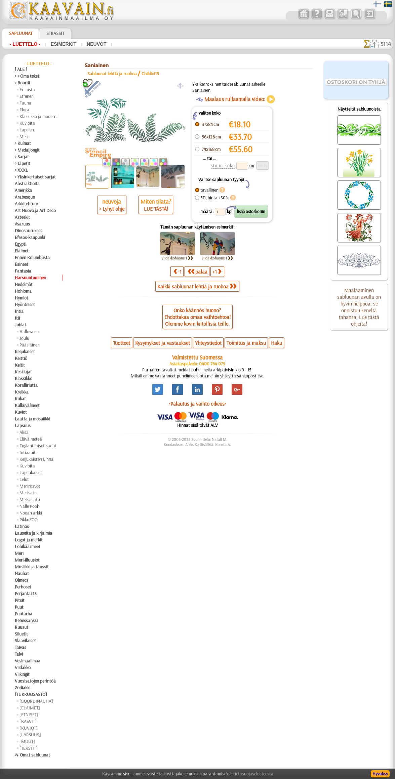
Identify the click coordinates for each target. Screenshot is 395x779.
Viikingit (22, 674)
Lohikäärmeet (27, 546)
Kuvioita (27, 123)
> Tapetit (22, 163)
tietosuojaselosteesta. (253, 774)
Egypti (20, 244)
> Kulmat (23, 143)
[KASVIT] (28, 721)
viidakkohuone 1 (177, 257)
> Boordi (22, 83)
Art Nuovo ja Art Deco (35, 210)
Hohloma (23, 291)
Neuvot (96, 44)
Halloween (29, 331)
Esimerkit (63, 44)
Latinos (22, 526)
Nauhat (22, 573)
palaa (197, 271)
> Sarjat (22, 157)
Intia (19, 311)
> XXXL (21, 170)
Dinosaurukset (28, 231)
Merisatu (28, 493)
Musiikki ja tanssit (32, 567)
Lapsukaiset (30, 472)
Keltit (20, 365)
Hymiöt (21, 298)
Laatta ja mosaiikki (32, 419)
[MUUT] (27, 741)
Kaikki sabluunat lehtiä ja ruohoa (196, 286)
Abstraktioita (27, 183)
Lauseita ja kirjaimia (33, 533)
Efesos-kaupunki (30, 237)
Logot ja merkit (29, 540)
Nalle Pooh (29, 506)
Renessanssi (26, 620)
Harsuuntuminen (30, 278)
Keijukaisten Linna (36, 459)
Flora (24, 110)
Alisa (24, 432)
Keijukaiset (25, 351)
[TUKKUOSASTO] (31, 694)
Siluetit (21, 634)
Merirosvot (29, 486)
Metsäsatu (29, 499)
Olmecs (21, 580)
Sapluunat (20, 33)
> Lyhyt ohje (111, 208)
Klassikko (23, 378)
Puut (19, 607)
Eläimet (22, 251)
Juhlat (20, 325)
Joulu (24, 338)
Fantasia (23, 271)
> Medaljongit (27, 150)
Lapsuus (23, 425)
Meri (23, 136)
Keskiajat (23, 372)
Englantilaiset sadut (37, 446)
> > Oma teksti (27, 76)
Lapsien (26, 130)
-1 (177, 271)
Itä (17, 318)
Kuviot (21, 412)
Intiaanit (27, 452)
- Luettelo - (25, 44)
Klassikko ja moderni (38, 116)
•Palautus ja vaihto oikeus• (197, 403)
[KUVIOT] (28, 728)
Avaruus (22, 224)
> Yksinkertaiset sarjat (35, 177)
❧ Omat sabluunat (32, 755)
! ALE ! (21, 69)
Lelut (24, 479)
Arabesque (25, 197)
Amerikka (23, 190)
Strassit (55, 33)
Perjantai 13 (26, 593)
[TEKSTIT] (28, 748)
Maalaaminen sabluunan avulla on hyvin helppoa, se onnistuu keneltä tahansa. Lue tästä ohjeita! (359, 307)
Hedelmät (24, 284)
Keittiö (21, 358)
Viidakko (23, 667)
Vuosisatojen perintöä (35, 681)
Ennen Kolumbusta (32, 257)
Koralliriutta (26, 385)
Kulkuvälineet (27, 405)
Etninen (26, 96)
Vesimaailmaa (27, 661)
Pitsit (20, 600)
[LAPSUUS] (30, 735)
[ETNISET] (28, 714)
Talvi (19, 654)
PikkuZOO (28, 520)
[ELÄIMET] (29, 708)
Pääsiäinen (29, 345)
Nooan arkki (30, 513)
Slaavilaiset (25, 641)
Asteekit (22, 217)
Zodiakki (22, 688)
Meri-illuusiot (27, 560)
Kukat (20, 399)
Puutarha (23, 614)
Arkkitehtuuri (27, 204)
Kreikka (22, 392)
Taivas (20, 647)
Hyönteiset (25, 304)
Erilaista (27, 89)
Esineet (21, 264)
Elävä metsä (30, 439)
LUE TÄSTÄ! (156, 208)
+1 (216, 271)
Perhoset (23, 587)
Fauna (25, 103)
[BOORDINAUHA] (36, 701)
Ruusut (21, 627)
